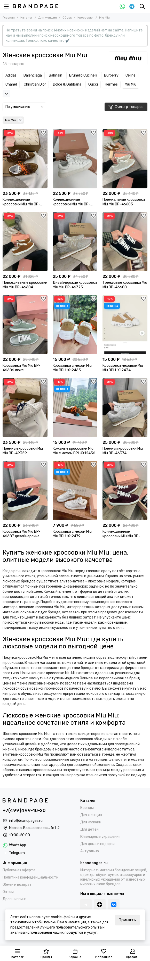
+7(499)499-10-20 (24, 810)
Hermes (111, 84)
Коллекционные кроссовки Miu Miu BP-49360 (21, 202)
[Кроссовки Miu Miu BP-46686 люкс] (25, 324)
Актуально (89, 851)
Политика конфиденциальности (30, 877)
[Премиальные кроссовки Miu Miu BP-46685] (124, 158)
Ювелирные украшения (100, 836)
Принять (127, 919)
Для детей (89, 829)
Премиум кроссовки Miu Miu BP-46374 (122, 450)
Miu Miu (130, 84)
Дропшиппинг (14, 899)
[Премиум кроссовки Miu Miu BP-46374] (124, 407)
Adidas (11, 75)
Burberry (111, 75)
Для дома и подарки (97, 844)
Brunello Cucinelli (83, 75)
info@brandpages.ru (26, 820)
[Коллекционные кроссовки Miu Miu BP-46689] (124, 490)
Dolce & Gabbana (67, 84)
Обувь (67, 17)
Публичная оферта (19, 870)
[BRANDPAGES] (35, 6)
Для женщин (47, 17)
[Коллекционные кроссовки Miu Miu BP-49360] (25, 158)
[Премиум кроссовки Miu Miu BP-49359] (25, 407)
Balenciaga (32, 75)
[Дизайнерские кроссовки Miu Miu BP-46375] (75, 241)
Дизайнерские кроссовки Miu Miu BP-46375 (75, 284)
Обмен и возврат (17, 884)
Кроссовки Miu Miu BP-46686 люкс (22, 367)
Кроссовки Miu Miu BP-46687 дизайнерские (22, 533)
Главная (9, 17)
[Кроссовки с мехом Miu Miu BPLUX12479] (75, 490)
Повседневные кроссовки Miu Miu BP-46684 (25, 284)
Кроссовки (85, 17)
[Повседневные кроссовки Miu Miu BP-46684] (25, 241)
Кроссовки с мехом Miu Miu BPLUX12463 (72, 367)
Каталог (26, 17)
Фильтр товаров (126, 107)
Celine (130, 75)
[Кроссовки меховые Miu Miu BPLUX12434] (124, 324)
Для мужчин (90, 822)
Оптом (8, 892)
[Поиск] (142, 6)
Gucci (93, 84)
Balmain (55, 75)
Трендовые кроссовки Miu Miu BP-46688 (124, 284)
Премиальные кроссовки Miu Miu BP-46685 (123, 201)
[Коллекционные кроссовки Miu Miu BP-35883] (75, 158)
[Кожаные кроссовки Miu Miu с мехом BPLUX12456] (75, 407)
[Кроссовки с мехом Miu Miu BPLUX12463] (75, 324)
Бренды (87, 808)
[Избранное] (44, 133)
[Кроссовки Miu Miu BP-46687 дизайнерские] (25, 490)
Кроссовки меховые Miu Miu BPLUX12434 (122, 367)
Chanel (11, 84)
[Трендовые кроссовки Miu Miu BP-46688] (124, 241)
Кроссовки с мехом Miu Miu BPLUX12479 (72, 533)
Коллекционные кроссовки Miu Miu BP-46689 (121, 534)
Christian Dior (35, 84)
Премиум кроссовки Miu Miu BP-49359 (23, 450)
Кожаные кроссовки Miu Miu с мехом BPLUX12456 (74, 450)
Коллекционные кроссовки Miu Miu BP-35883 (71, 202)
